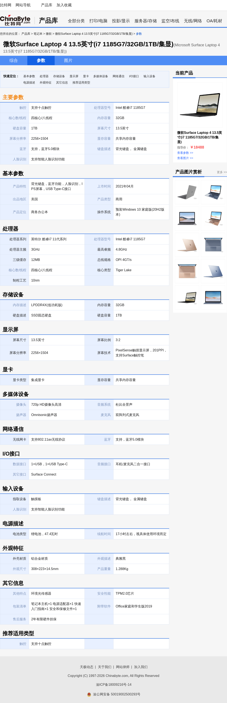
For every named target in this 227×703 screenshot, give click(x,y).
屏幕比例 (104, 340)
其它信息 (62, 82)
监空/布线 (170, 21)
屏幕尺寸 (19, 340)
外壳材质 (19, 558)
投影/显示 (121, 21)
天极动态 (86, 667)
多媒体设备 (100, 76)
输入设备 (149, 76)
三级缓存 (19, 260)
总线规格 (104, 260)
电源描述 (29, 82)
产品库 (46, 5)
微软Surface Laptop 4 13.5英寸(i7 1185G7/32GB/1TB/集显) (94, 33)
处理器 (44, 76)
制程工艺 (19, 280)
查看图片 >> (185, 158)
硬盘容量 (104, 315)
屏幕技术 (104, 353)
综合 (13, 60)
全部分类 (76, 21)
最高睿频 (104, 249)
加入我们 (141, 667)
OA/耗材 (214, 21)
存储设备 (59, 76)
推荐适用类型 (81, 82)
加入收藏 (64, 5)
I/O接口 (134, 76)
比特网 (5, 5)
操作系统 (104, 212)
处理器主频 (17, 249)
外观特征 (45, 82)
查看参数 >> (185, 152)
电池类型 (19, 534)
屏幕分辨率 (17, 353)
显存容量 (104, 380)
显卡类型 (19, 380)
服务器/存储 (146, 21)
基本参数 (29, 76)
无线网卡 (19, 439)
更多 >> (222, 172)
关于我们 (104, 667)
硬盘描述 (19, 315)
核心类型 (104, 270)
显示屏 (74, 76)
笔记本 (38, 33)
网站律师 (122, 667)
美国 (34, 199)
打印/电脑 (98, 21)
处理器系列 (17, 239)
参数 (41, 60)
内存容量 (104, 305)
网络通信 (118, 76)
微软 (49, 33)
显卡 (86, 76)
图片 (68, 60)
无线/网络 (193, 21)
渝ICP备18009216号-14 (114, 684)
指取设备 (19, 499)
